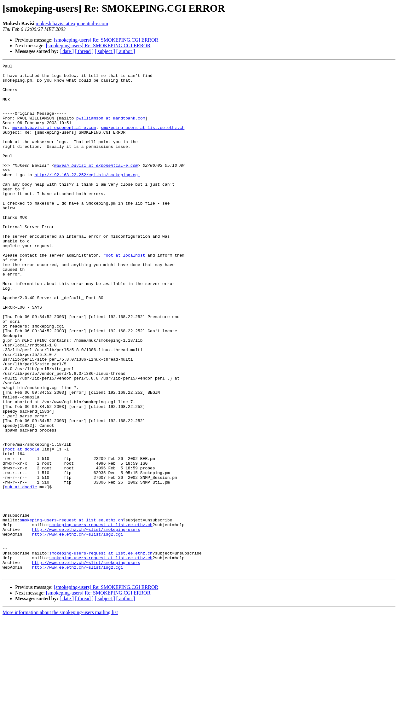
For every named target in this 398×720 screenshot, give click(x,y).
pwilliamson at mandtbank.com (110, 129)
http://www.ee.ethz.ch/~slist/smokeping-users (86, 623)
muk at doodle (21, 572)
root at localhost (124, 294)
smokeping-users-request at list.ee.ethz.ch (71, 611)
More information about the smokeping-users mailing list (60, 714)
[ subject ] (105, 51)
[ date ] (67, 51)
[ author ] (125, 51)
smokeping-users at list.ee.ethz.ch (142, 140)
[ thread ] (84, 51)
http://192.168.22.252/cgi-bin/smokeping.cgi (87, 197)
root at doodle (22, 526)
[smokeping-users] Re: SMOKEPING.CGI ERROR (106, 40)
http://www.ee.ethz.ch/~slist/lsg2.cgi (77, 628)
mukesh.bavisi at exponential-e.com (72, 23)
